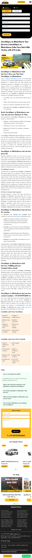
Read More (11, 500)
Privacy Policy (4, 545)
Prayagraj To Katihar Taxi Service (16, 355)
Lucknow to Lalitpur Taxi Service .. (22, 515)
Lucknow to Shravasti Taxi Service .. (22, 510)
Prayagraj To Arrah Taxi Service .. (6, 526)
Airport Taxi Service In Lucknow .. (6, 514)
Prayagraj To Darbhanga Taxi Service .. (7, 523)
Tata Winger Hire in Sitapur (6, 360)
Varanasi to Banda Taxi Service (5, 349)
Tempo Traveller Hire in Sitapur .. (22, 522)
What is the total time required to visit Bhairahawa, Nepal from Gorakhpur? (14, 385)
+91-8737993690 (21, 2)
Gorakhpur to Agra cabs (6, 320)
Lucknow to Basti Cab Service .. (22, 511)
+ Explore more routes (16, 529)
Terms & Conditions (11, 545)
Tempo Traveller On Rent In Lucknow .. (7, 511)
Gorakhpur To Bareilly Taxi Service (16, 316)
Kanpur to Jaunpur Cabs (15, 343)
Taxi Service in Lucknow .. (5, 510)
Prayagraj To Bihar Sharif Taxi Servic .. (7, 522)
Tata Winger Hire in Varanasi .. (22, 525)
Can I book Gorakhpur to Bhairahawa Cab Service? (15, 391)
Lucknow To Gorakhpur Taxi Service (5, 344)
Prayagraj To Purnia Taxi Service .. (6, 525)
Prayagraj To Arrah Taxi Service (6, 355)
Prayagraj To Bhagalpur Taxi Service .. (7, 519)
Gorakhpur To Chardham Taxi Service (5, 326)
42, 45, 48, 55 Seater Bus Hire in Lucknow (15, 361)
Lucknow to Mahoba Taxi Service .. (22, 517)
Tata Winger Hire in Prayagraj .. (22, 523)
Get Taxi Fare (26, 556)
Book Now (4, 466)
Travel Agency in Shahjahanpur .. (22, 519)
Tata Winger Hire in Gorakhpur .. (22, 526)
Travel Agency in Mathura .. (21, 521)
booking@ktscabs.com (15, 534)
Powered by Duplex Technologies (9, 551)
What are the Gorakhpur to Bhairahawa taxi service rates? (15, 397)
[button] (16, 469)
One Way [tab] (7, 11)
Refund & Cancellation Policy (22, 545)
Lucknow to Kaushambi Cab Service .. (23, 514)
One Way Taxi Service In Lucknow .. (6, 513)
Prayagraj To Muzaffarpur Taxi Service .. (7, 521)
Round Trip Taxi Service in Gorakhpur (15, 326)
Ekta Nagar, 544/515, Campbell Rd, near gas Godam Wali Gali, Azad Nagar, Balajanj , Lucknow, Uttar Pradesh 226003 (15, 536)
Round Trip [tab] (17, 11)
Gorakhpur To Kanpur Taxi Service (6, 316)
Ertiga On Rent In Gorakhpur (15, 331)
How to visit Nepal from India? (12, 374)
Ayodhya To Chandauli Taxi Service (15, 350)
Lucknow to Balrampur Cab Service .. (23, 513)
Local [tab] (16, 7)
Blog (5, 547)
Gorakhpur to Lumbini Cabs (14, 320)
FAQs (2, 547)
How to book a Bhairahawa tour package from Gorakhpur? (14, 404)
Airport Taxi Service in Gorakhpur (6, 331)
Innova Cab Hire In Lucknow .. (6, 515)
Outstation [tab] (6, 7)
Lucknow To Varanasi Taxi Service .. (6, 517)
